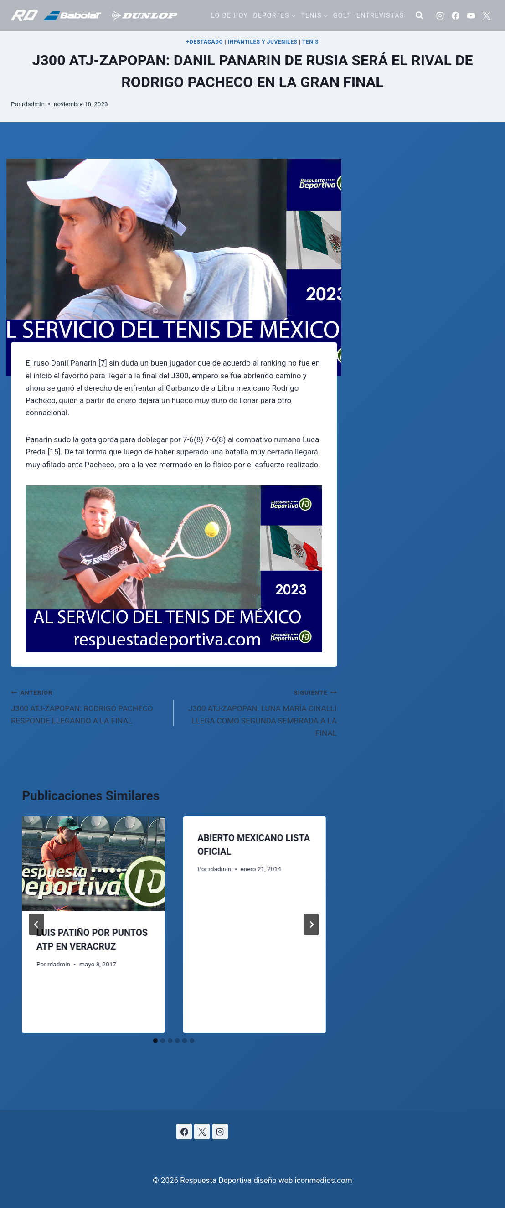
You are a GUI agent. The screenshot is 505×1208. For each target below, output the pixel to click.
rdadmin (33, 104)
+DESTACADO (204, 42)
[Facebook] (455, 15)
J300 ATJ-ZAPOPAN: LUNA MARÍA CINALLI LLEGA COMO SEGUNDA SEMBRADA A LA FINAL (258, 712)
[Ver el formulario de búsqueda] (419, 15)
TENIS (310, 42)
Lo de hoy (229, 15)
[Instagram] (440, 15)
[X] (486, 15)
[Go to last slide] (36, 924)
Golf (342, 15)
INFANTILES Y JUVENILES (262, 42)
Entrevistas (380, 15)
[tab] (155, 1040)
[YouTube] (471, 15)
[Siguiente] (311, 924)
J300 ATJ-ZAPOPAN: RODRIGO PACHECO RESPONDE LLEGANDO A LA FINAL (88, 705)
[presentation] (93, 864)
